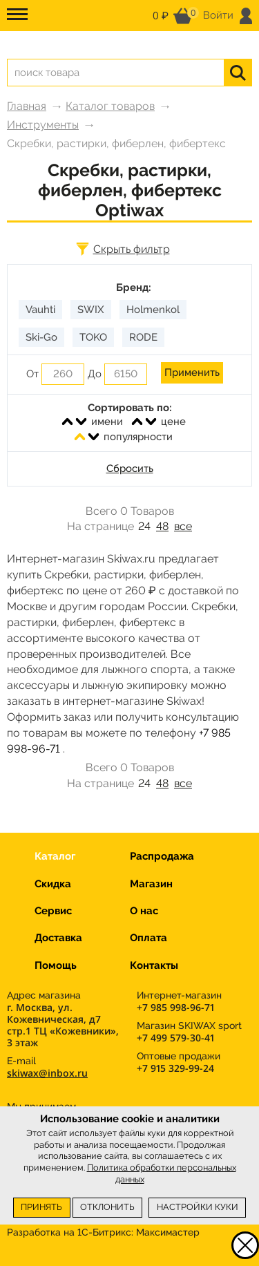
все (183, 526)
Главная (26, 106)
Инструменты (43, 124)
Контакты (154, 965)
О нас (144, 911)
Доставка (58, 938)
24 (144, 526)
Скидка (53, 884)
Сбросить (129, 468)
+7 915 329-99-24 (175, 1068)
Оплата (148, 938)
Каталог (55, 856)
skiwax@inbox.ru (47, 1072)
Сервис (53, 911)
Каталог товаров (110, 106)
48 (162, 526)
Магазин (151, 884)
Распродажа (162, 856)
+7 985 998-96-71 (175, 1007)
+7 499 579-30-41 (175, 1037)
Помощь (56, 965)
